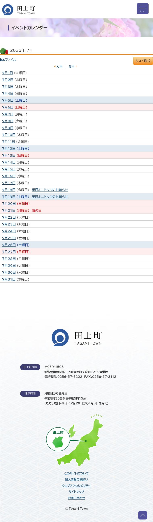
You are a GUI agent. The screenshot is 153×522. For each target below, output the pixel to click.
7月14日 (8, 162)
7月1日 (7, 72)
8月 (72, 66)
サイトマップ (76, 491)
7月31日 (8, 279)
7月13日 (8, 155)
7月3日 (7, 86)
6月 (59, 66)
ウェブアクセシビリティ (76, 485)
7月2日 (7, 79)
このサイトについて (76, 473)
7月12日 (8, 148)
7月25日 (9, 238)
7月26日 (9, 245)
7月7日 (7, 114)
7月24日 (9, 231)
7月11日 (8, 141)
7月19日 (8, 196)
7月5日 (7, 100)
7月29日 (9, 265)
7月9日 (7, 128)
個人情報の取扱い (76, 479)
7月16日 (8, 176)
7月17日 (8, 183)
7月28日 (9, 258)
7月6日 (7, 107)
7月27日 (9, 251)
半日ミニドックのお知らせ (50, 189)
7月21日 (8, 210)
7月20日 (9, 203)
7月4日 (7, 93)
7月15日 (8, 169)
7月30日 (9, 272)
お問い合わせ (76, 498)
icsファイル (8, 59)
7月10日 (8, 134)
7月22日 (9, 217)
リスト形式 (143, 61)
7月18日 (8, 189)
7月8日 (7, 121)
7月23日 (9, 224)
